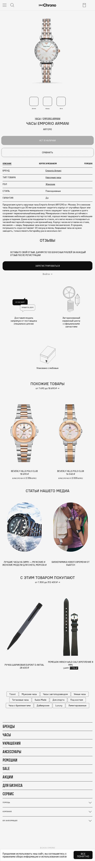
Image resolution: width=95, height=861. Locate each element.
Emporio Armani (53, 170)
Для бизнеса (13, 785)
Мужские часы (29, 694)
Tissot (12, 694)
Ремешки (10, 760)
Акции (8, 776)
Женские (50, 184)
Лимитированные (77, 705)
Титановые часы (20, 699)
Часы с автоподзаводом (55, 694)
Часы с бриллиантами (20, 705)
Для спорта (58, 699)
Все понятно (83, 855)
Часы (7, 734)
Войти (46, 274)
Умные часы (80, 694)
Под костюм (76, 699)
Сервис (8, 793)
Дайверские (43, 705)
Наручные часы (53, 177)
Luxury (58, 705)
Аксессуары (12, 751)
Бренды (9, 726)
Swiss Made (40, 699)
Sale (6, 768)
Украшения (12, 743)
